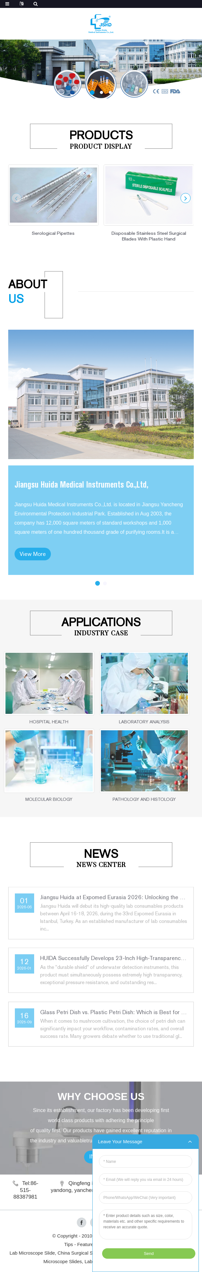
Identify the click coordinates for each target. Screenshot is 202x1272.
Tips (68, 1244)
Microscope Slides (62, 1261)
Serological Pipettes (51, 233)
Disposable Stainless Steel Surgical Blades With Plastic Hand (147, 235)
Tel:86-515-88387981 (25, 1190)
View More (33, 586)
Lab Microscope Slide (32, 1253)
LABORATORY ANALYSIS (132, 721)
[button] (92, 92)
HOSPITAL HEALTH (37, 721)
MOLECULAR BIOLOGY (37, 799)
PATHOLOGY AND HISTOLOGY (132, 799)
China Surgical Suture (81, 1253)
